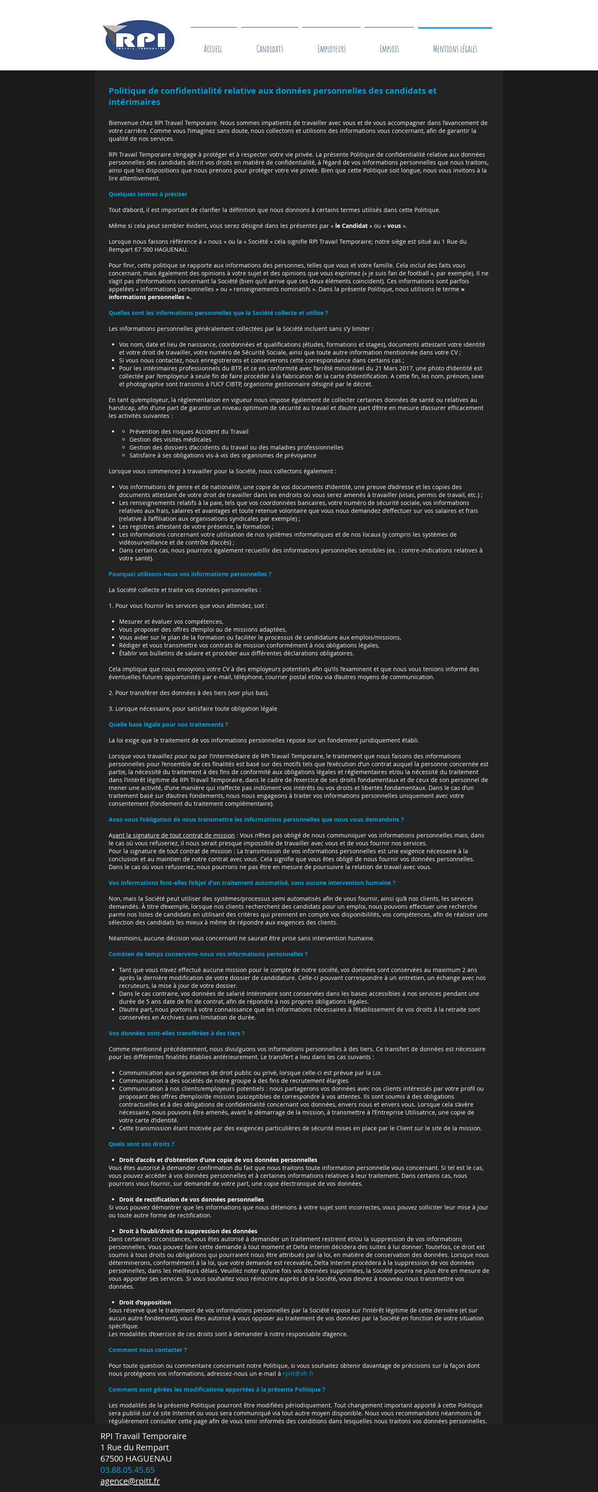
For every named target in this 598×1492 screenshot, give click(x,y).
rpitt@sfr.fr (298, 1373)
